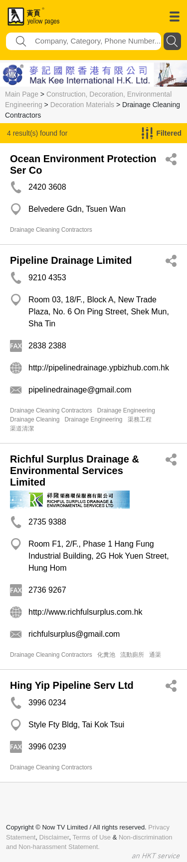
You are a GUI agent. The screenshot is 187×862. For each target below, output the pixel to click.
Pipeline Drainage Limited (71, 260)
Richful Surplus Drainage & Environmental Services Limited (74, 471)
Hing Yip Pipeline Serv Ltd (72, 685)
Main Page (21, 94)
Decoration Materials (82, 105)
